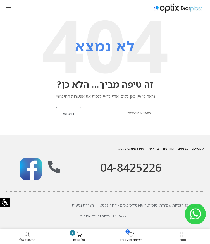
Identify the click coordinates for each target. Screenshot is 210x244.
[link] (30, 169)
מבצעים (183, 148)
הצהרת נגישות (83, 205)
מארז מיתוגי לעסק (131, 148)
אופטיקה (198, 148)
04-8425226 (131, 167)
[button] (8, 8)
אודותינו (168, 148)
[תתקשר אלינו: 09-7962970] (54, 167)
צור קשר (153, 148)
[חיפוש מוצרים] (105, 112)
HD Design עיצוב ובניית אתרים (105, 216)
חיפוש (68, 113)
